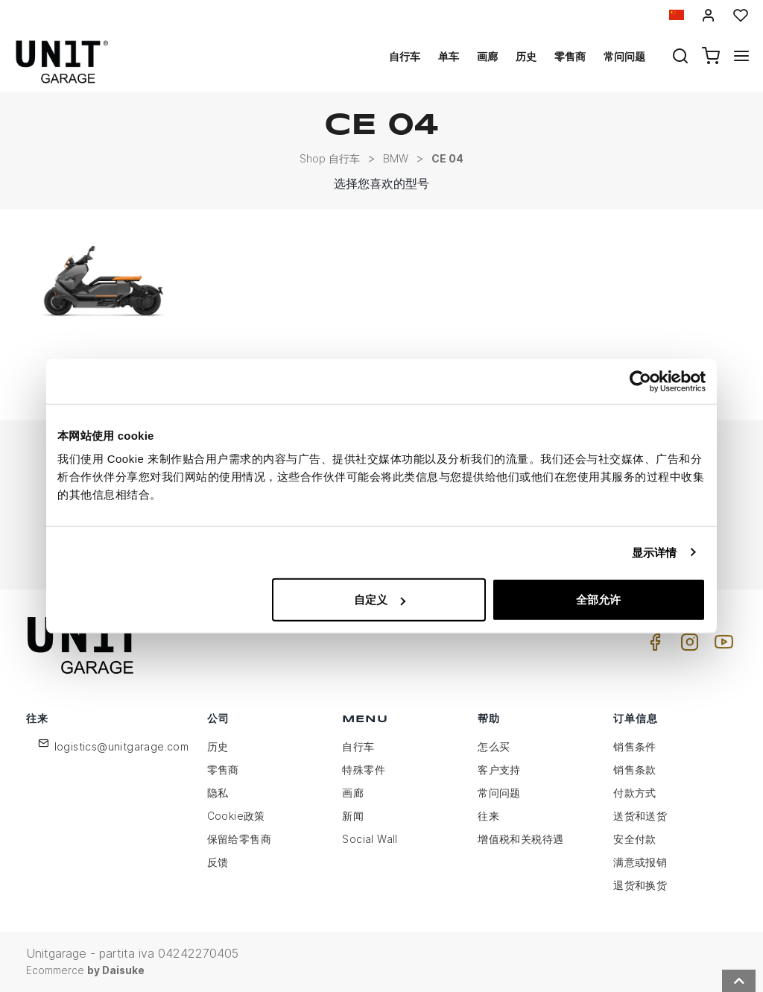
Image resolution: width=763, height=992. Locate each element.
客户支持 (499, 769)
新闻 (353, 815)
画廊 (487, 56)
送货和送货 (640, 815)
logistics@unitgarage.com (121, 746)
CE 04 (447, 158)
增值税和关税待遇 (520, 839)
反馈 (218, 862)
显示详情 (654, 552)
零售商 (570, 56)
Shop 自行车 (330, 158)
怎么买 (494, 746)
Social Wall (369, 839)
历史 (526, 56)
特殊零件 (363, 769)
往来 (488, 815)
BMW (395, 158)
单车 (448, 56)
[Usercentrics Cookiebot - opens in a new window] (640, 381)
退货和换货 (640, 885)
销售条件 (634, 746)
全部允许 (598, 599)
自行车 (404, 56)
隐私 (218, 792)
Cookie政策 (236, 815)
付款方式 (634, 792)
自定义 (379, 599)
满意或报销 (640, 862)
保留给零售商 (239, 839)
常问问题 (624, 56)
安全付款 (634, 839)
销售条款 (634, 769)
